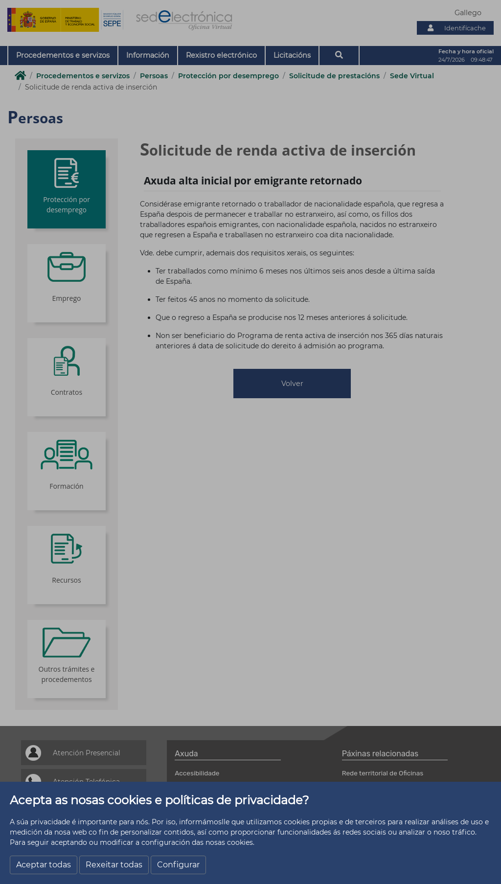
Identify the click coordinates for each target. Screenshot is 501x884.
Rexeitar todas (114, 864)
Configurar (178, 864)
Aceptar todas (43, 864)
